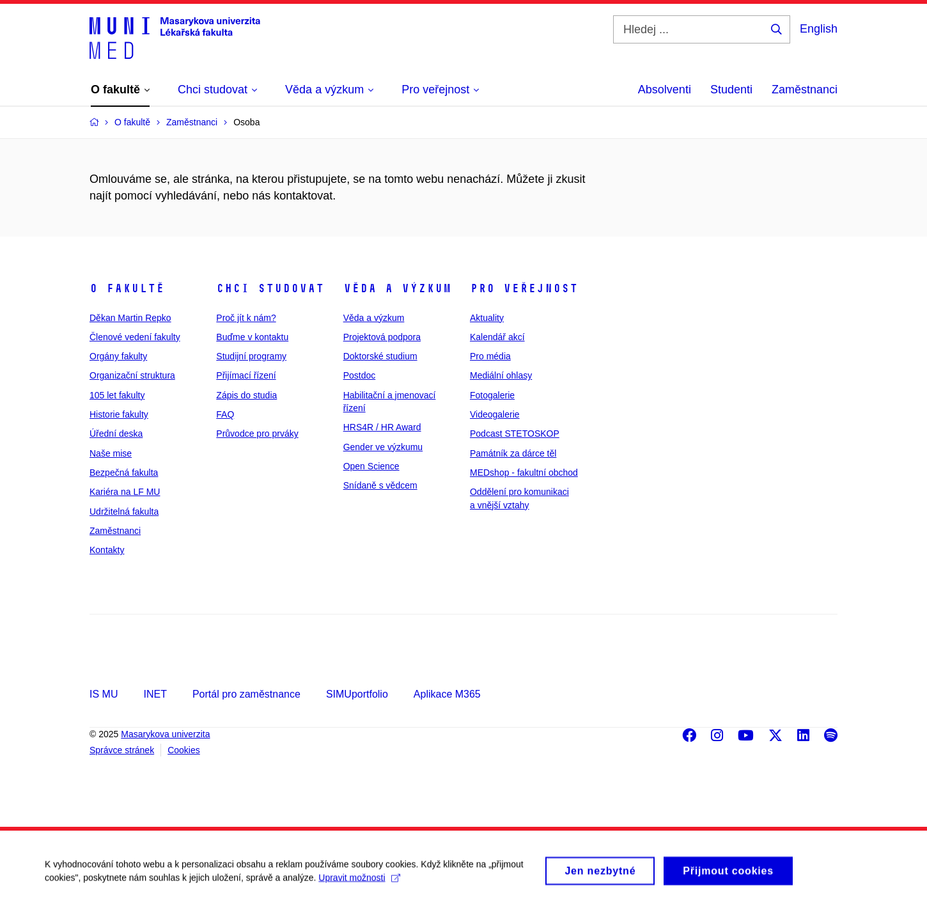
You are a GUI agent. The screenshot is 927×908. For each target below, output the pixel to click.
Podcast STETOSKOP (514, 433)
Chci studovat (270, 288)
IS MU (104, 694)
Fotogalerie (492, 395)
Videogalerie (495, 414)
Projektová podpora (382, 337)
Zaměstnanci (804, 89)
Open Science (371, 466)
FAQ (225, 414)
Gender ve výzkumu (383, 447)
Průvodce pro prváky (257, 433)
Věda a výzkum (397, 288)
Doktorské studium (380, 356)
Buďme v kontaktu (252, 337)
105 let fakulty (117, 395)
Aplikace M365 (447, 694)
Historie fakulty (119, 414)
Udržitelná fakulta (124, 511)
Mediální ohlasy (501, 375)
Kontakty (107, 550)
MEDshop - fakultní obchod (524, 472)
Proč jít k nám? (246, 318)
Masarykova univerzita (165, 734)
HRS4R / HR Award (382, 427)
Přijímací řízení (246, 375)
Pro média (490, 356)
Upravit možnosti (359, 882)
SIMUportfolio (357, 694)
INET (154, 694)
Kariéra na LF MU (125, 492)
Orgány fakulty (118, 356)
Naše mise (111, 453)
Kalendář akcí (497, 337)
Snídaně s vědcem (380, 485)
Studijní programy (251, 356)
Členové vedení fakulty (135, 337)
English (818, 28)
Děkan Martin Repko (130, 318)
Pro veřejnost (524, 288)
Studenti (731, 89)
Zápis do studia (246, 395)
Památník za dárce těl (513, 453)
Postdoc (359, 375)
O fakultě (127, 288)
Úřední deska (116, 433)
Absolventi (664, 89)
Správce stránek (122, 750)
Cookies (183, 750)
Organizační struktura (132, 375)
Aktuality (487, 318)
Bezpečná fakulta (124, 472)
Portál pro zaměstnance (246, 694)
